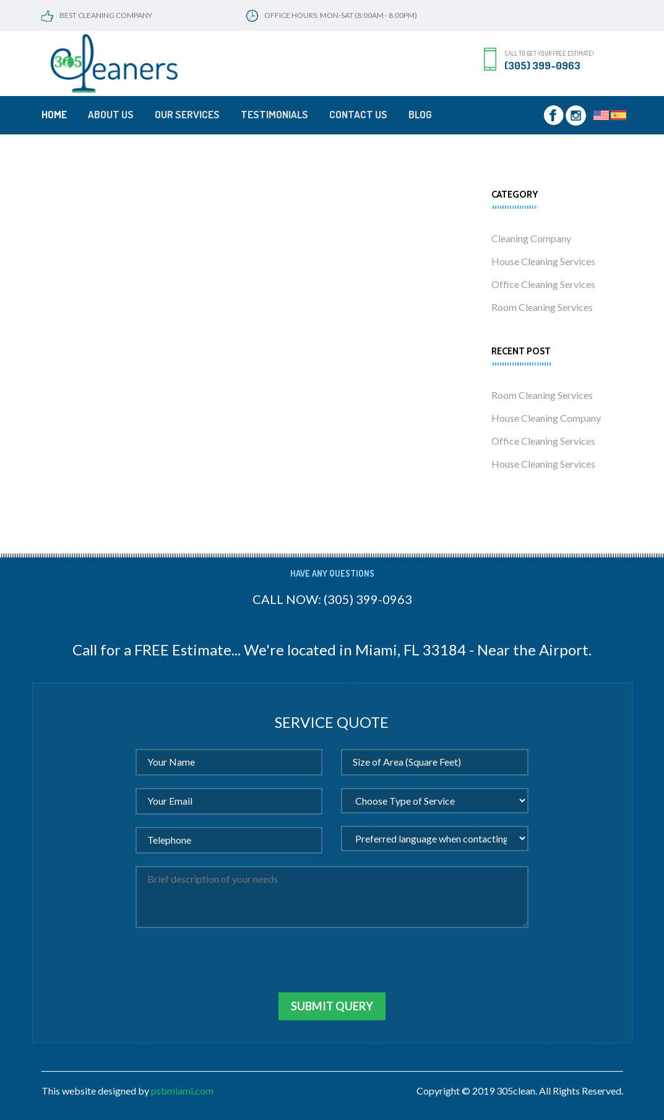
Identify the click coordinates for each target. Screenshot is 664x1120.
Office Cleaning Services (543, 284)
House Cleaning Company (546, 418)
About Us (111, 114)
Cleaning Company (531, 238)
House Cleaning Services (543, 261)
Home (54, 114)
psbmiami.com (182, 1090)
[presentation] (230, 968)
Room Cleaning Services (542, 307)
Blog (420, 114)
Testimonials (274, 114)
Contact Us (358, 114)
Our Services (187, 114)
